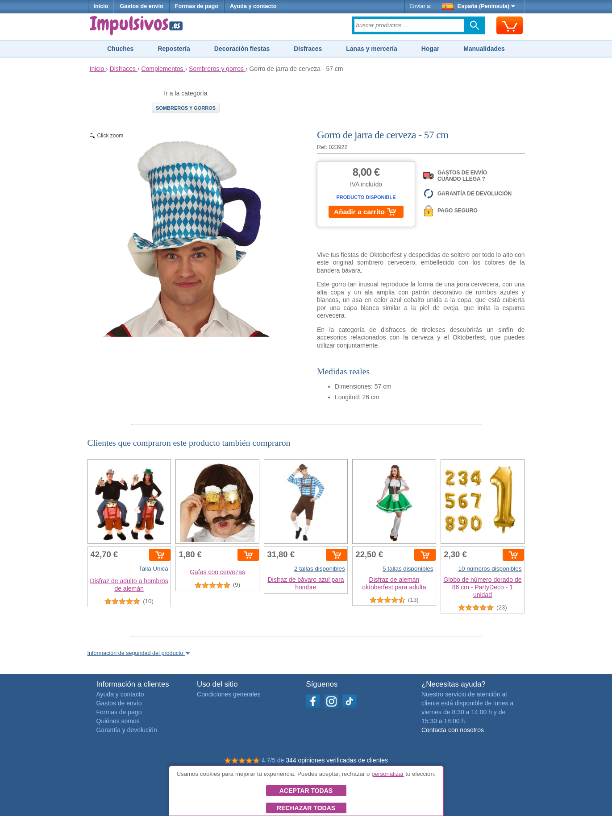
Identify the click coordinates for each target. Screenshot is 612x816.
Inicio (101, 6)
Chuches (120, 48)
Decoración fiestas (242, 48)
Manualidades (484, 48)
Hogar (430, 48)
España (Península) (478, 6)
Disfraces (308, 48)
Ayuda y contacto (253, 6)
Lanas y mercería (371, 48)
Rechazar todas (306, 808)
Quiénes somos (118, 721)
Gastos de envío (141, 6)
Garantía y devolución (126, 729)
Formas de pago (196, 6)
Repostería (174, 48)
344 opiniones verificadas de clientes (337, 760)
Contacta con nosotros (452, 729)
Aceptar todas (306, 790)
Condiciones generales (228, 694)
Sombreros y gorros (186, 108)
